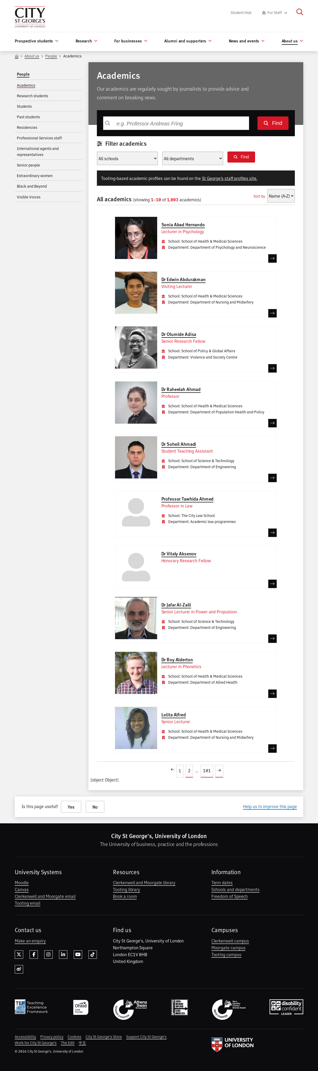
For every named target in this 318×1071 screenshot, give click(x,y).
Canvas (22, 889)
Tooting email (27, 903)
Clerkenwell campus (230, 940)
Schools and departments (235, 889)
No (95, 807)
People (51, 55)
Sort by (259, 195)
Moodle (22, 882)
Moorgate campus (228, 947)
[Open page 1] (179, 771)
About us (31, 55)
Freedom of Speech (229, 896)
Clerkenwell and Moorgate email (45, 896)
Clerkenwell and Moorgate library (144, 882)
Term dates (222, 882)
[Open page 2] (189, 771)
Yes (71, 807)
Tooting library (126, 889)
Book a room (125, 896)
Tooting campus (226, 954)
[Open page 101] (207, 771)
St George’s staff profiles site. (229, 178)
